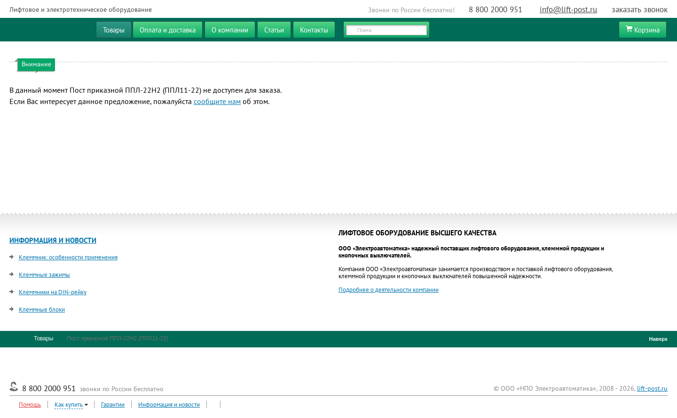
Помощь (30, 405)
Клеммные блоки (42, 309)
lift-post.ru (652, 388)
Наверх (656, 339)
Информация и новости (169, 405)
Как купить (69, 405)
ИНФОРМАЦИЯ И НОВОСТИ (52, 240)
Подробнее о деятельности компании (388, 290)
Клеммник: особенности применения (68, 257)
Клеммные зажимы (44, 275)
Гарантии (113, 405)
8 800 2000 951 (495, 9)
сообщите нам (217, 101)
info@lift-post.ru (568, 9)
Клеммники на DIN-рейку (53, 292)
